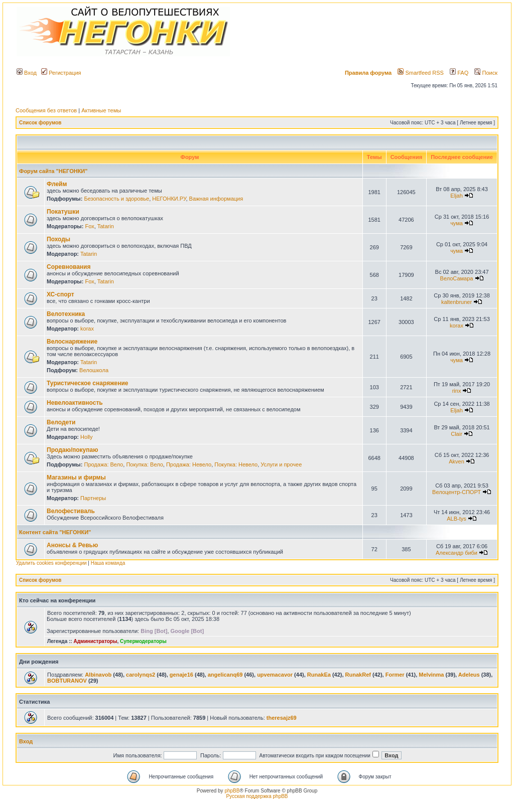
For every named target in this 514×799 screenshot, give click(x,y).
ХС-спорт (60, 294)
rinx (456, 391)
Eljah (456, 196)
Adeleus (469, 675)
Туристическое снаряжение (87, 383)
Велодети (61, 422)
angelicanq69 (225, 675)
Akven (456, 461)
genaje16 (181, 675)
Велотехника (66, 313)
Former (395, 675)
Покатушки (63, 211)
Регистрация (61, 73)
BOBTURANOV (67, 681)
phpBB (231, 790)
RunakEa (319, 675)
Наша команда (108, 563)
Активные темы (101, 110)
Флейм (57, 184)
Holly (86, 437)
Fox (89, 226)
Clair (456, 434)
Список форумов (40, 122)
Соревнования (68, 266)
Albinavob (98, 675)
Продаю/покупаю (72, 449)
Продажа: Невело (188, 464)
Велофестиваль (71, 511)
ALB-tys (456, 519)
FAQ (459, 73)
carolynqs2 (140, 675)
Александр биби (456, 553)
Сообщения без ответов (46, 110)
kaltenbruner (456, 302)
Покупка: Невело (236, 464)
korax (87, 329)
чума (456, 223)
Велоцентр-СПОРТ (456, 492)
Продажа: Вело (103, 464)
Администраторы (95, 641)
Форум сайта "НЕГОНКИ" (53, 171)
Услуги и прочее (281, 464)
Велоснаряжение (72, 341)
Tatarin (105, 226)
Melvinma (431, 675)
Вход (27, 73)
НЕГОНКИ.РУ (169, 199)
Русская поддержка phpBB (257, 796)
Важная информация (216, 199)
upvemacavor (275, 675)
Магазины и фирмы (76, 477)
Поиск (485, 73)
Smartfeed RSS (420, 73)
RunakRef (358, 675)
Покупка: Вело (144, 464)
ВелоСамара (456, 278)
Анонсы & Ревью (72, 545)
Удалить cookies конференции (51, 563)
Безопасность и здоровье (116, 199)
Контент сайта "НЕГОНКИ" (55, 532)
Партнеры (93, 498)
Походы (58, 239)
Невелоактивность (75, 402)
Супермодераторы (143, 641)
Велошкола (93, 370)
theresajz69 (282, 718)
